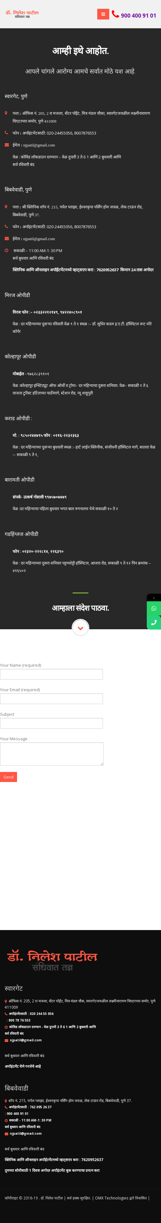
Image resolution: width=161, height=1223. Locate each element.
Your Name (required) (51, 669)
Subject (51, 718)
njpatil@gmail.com (26, 1040)
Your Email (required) (51, 694)
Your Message (52, 746)
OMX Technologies (111, 1197)
